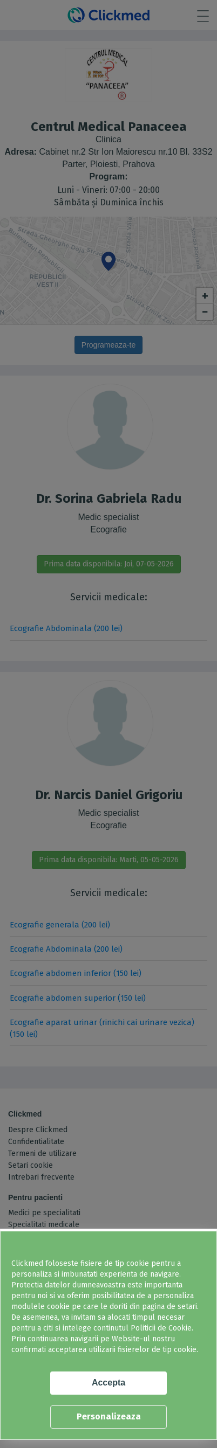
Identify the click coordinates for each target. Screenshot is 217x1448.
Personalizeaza (109, 1416)
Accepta (108, 1382)
